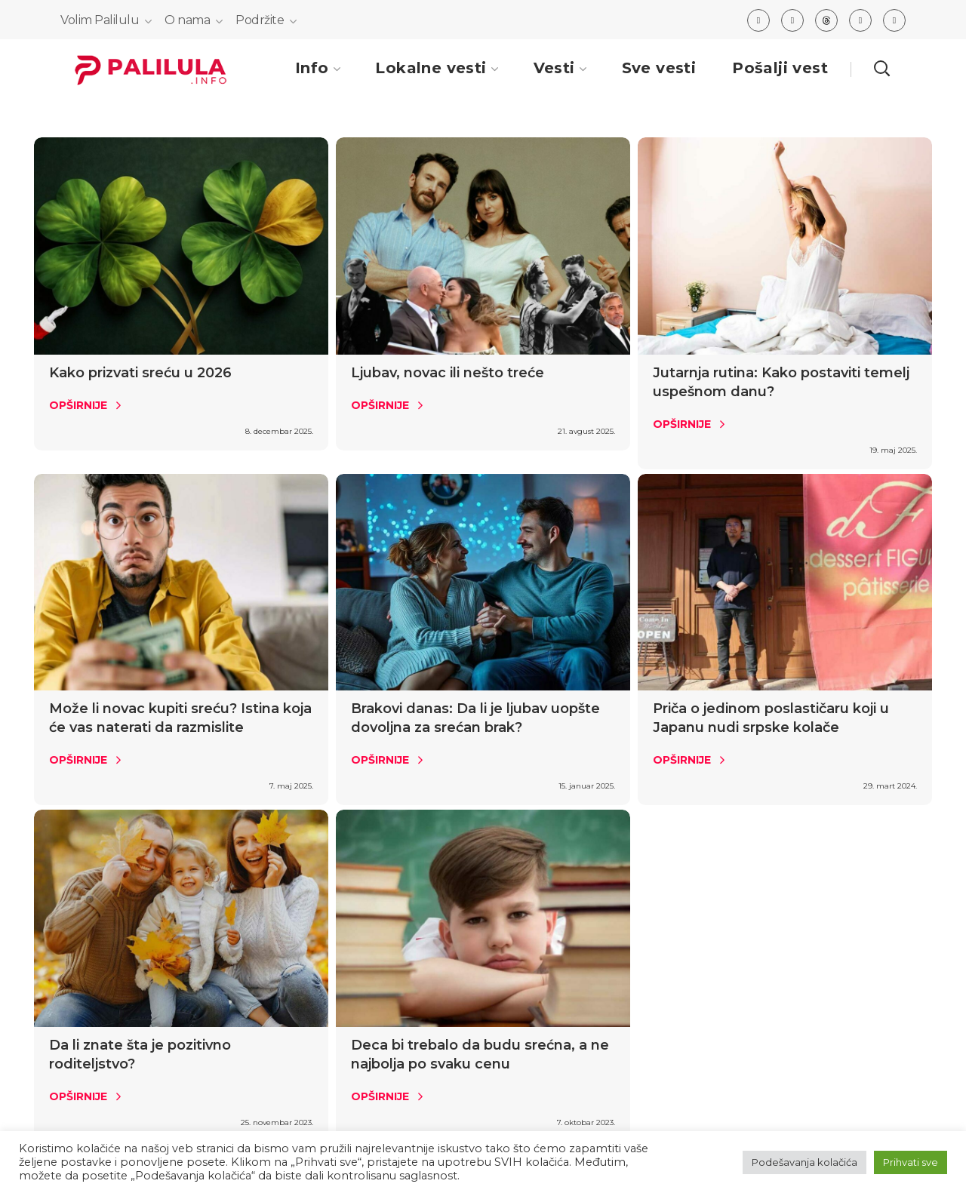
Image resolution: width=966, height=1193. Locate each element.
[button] (881, 68)
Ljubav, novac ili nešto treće (447, 372)
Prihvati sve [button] (910, 1162)
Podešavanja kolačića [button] (804, 1162)
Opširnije (78, 405)
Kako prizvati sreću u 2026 (140, 372)
